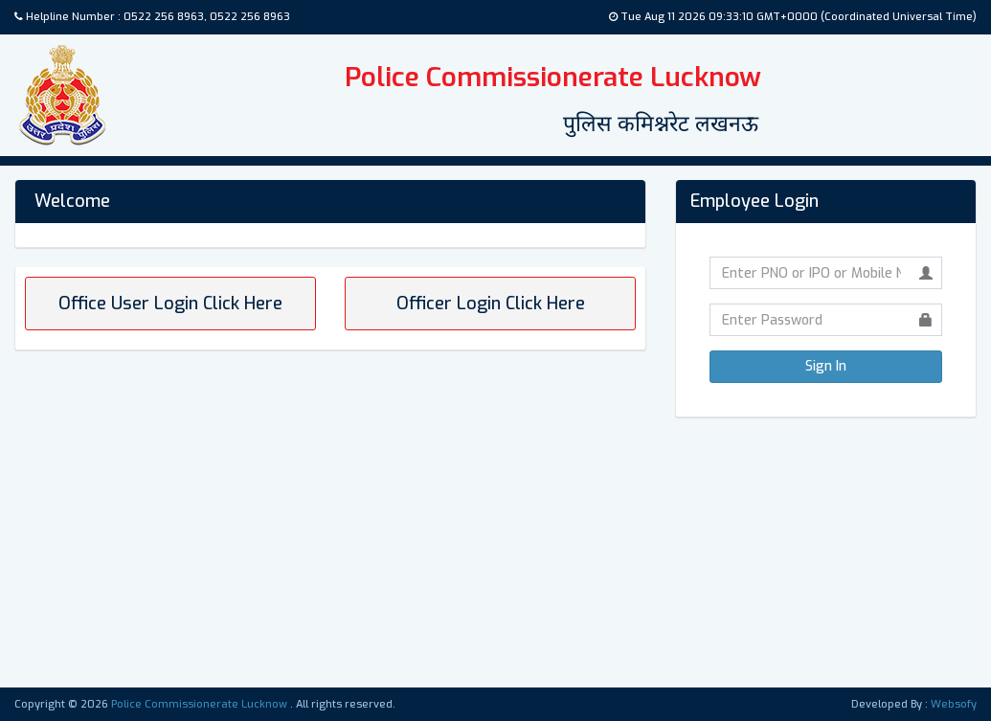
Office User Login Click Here (170, 303)
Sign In (825, 366)
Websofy (954, 704)
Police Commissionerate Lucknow (200, 704)
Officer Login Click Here (490, 303)
